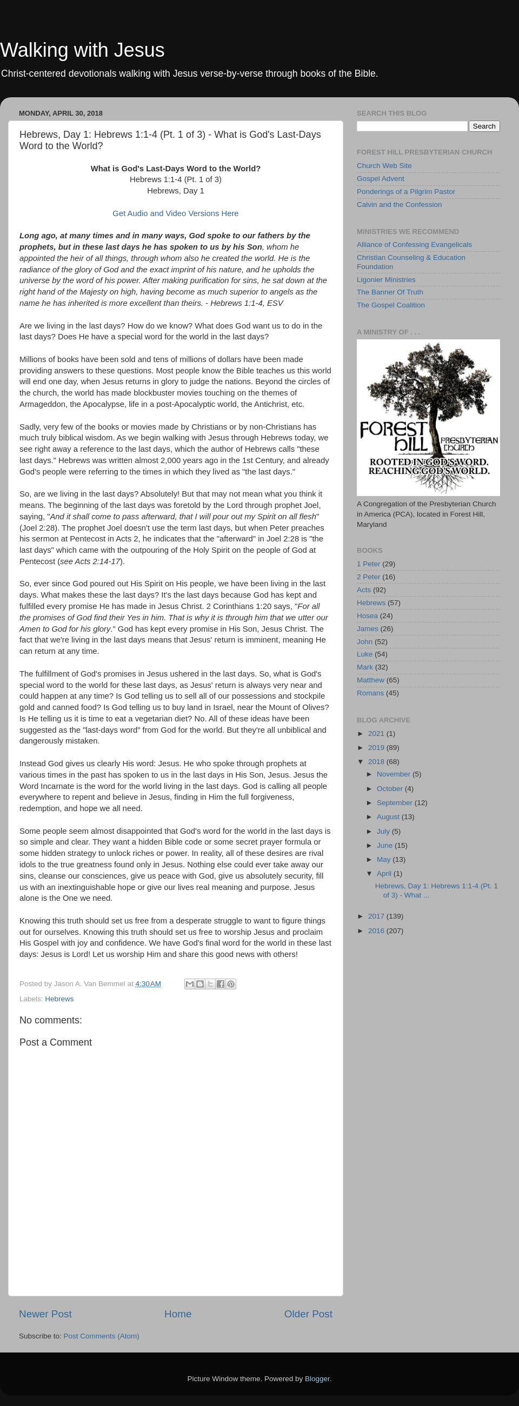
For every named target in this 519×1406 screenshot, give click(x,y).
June (386, 845)
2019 (377, 748)
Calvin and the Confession (399, 204)
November (394, 774)
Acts (364, 590)
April (385, 873)
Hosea (367, 616)
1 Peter (369, 564)
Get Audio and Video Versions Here (175, 213)
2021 (377, 733)
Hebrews (59, 999)
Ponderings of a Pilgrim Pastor (406, 192)
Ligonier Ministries (386, 280)
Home (177, 1314)
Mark (365, 667)
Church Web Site (384, 166)
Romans (370, 693)
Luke (364, 654)
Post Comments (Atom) (101, 1336)
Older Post (308, 1314)
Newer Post (45, 1314)
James (367, 629)
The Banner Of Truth (390, 292)
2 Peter (369, 577)
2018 (377, 762)
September (396, 803)
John (364, 642)
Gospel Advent (380, 179)
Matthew (370, 680)
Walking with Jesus (82, 50)
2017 (377, 916)
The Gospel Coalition (391, 305)
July (384, 831)
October (391, 789)
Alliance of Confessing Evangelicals (414, 244)
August (389, 817)
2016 (377, 931)
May (384, 859)
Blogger (317, 1379)
